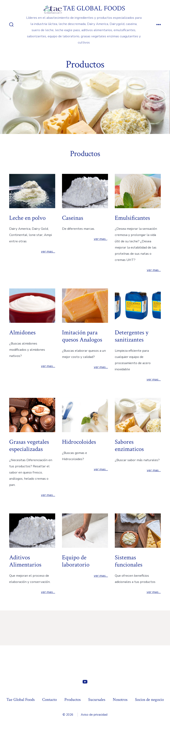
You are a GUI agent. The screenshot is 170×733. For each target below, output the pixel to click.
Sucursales (96, 699)
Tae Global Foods (20, 699)
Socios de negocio (149, 699)
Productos (72, 699)
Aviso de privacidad (94, 715)
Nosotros (120, 699)
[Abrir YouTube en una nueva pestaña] (85, 681)
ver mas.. (100, 239)
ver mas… (48, 251)
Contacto (49, 699)
